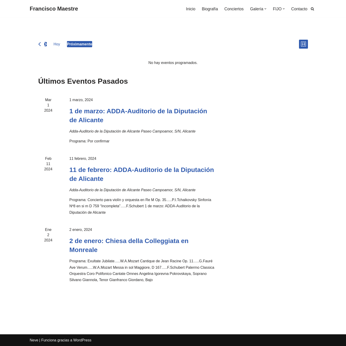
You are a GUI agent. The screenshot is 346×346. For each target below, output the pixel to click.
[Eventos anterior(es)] (39, 44)
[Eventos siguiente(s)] (45, 44)
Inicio (190, 9)
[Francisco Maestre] (54, 9)
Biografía (210, 9)
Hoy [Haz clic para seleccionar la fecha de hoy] (57, 44)
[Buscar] (312, 9)
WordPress (82, 340)
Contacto (299, 9)
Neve (34, 340)
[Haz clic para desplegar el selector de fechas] (79, 44)
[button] (265, 9)
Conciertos (234, 9)
